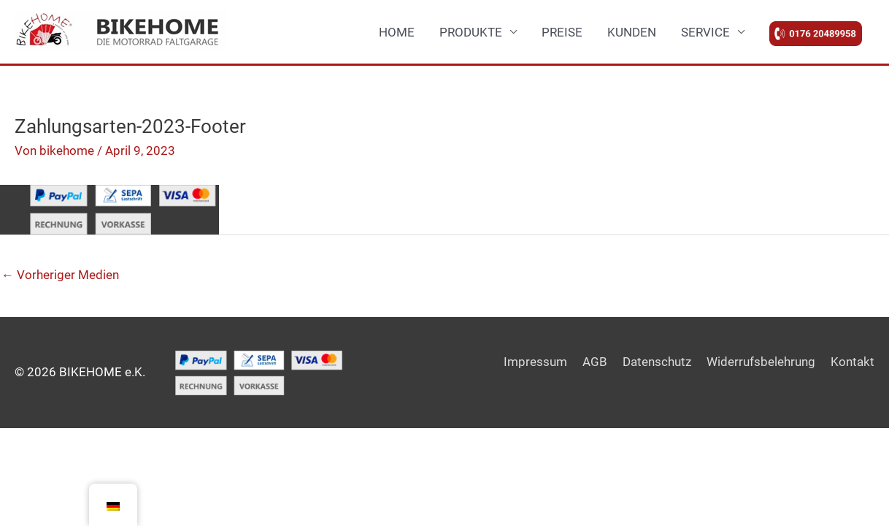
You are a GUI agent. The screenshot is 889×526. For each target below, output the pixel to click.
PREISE (562, 32)
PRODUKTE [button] (470, 32)
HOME (397, 32)
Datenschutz (657, 361)
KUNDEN (631, 32)
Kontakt (852, 361)
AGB (594, 361)
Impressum (535, 361)
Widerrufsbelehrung (761, 361)
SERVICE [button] (705, 32)
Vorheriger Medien (60, 274)
